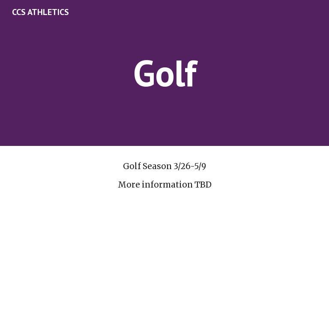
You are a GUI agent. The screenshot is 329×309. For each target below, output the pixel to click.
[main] (164, 72)
